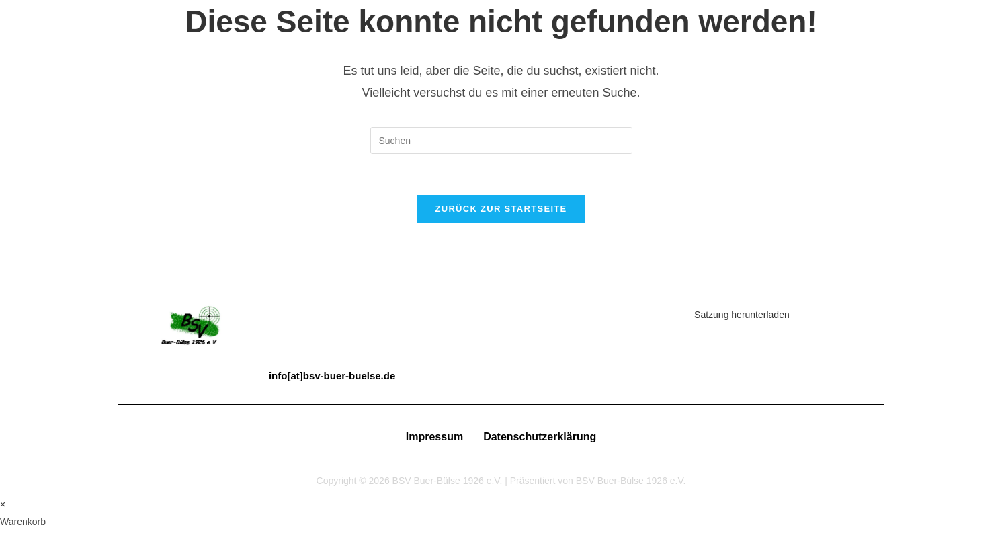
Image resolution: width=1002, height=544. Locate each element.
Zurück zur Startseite (501, 209)
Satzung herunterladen (742, 314)
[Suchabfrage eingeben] (501, 140)
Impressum (434, 436)
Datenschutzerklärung (539, 436)
